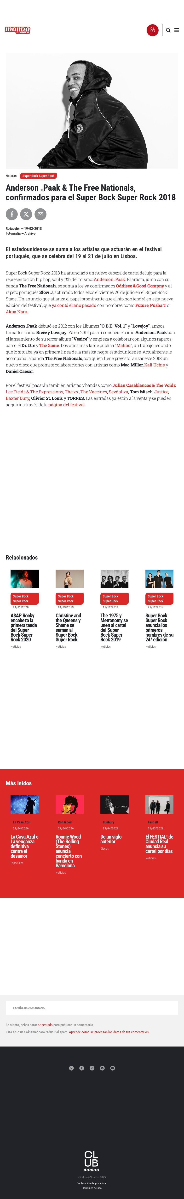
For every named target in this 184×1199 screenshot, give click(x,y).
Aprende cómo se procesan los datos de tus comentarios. (109, 1032)
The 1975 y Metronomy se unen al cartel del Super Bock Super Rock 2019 (114, 628)
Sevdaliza (118, 392)
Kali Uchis (154, 365)
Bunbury (108, 822)
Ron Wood (65, 822)
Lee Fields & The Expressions (34, 392)
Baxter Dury (17, 398)
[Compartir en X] (26, 214)
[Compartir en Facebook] (12, 214)
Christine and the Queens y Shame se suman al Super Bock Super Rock (68, 628)
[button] (152, 30)
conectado (45, 1025)
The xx (72, 392)
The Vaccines (93, 392)
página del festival (66, 405)
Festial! (153, 822)
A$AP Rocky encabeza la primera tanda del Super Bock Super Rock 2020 (24, 628)
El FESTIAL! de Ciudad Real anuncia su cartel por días (159, 844)
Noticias (16, 646)
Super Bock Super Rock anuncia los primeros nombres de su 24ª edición (159, 628)
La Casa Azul (21, 822)
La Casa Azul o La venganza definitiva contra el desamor (24, 846)
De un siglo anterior (110, 839)
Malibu (123, 345)
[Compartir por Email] (40, 214)
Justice (161, 392)
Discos (104, 848)
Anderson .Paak (109, 279)
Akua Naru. (17, 312)
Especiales (17, 863)
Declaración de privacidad (92, 1183)
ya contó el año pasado (74, 305)
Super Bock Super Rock (38, 176)
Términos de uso (92, 1188)
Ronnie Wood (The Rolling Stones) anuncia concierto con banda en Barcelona (69, 851)
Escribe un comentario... (30, 1008)
